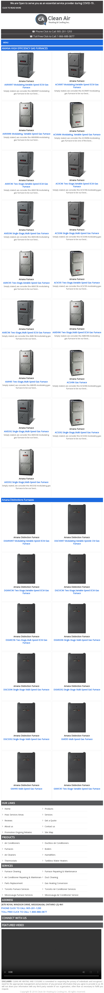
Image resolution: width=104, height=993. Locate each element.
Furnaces (9, 849)
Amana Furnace (26, 81)
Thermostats (11, 860)
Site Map (49, 832)
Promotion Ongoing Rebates (18, 832)
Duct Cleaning (51, 877)
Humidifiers (50, 854)
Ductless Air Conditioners (57, 843)
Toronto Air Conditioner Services (60, 889)
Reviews (8, 820)
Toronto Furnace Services (17, 889)
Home (7, 808)
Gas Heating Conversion (56, 883)
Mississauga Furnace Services (19, 895)
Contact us (50, 826)
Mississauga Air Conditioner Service (61, 895)
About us (9, 826)
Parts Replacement (14, 883)
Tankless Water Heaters (56, 860)
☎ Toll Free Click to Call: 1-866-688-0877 (52, 36)
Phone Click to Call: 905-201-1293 (21, 908)
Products (49, 808)
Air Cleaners (10, 854)
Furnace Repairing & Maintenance (61, 871)
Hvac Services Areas (14, 814)
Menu (5, 42)
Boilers (48, 849)
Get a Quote (50, 820)
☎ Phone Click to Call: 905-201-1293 (52, 31)
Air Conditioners (12, 843)
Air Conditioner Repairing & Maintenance (24, 877)
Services (49, 814)
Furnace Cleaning (13, 871)
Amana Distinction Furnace (26, 537)
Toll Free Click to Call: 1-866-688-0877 (24, 911)
